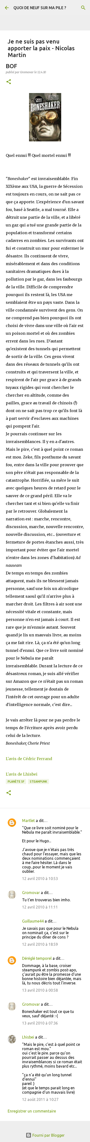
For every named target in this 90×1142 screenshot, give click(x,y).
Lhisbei (28, 1037)
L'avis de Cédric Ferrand (29, 758)
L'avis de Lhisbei (21, 774)
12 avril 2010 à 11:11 (40, 907)
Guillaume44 (33, 921)
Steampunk (38, 781)
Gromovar (31, 892)
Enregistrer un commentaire (32, 1111)
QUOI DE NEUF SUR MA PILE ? (39, 8)
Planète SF (16, 781)
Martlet (28, 820)
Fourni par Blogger (45, 1135)
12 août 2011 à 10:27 (40, 1099)
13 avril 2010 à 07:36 (40, 1023)
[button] (9, 82)
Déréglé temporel (37, 958)
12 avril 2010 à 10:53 (40, 878)
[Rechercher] (83, 8)
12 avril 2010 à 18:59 (40, 944)
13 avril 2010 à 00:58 (40, 990)
